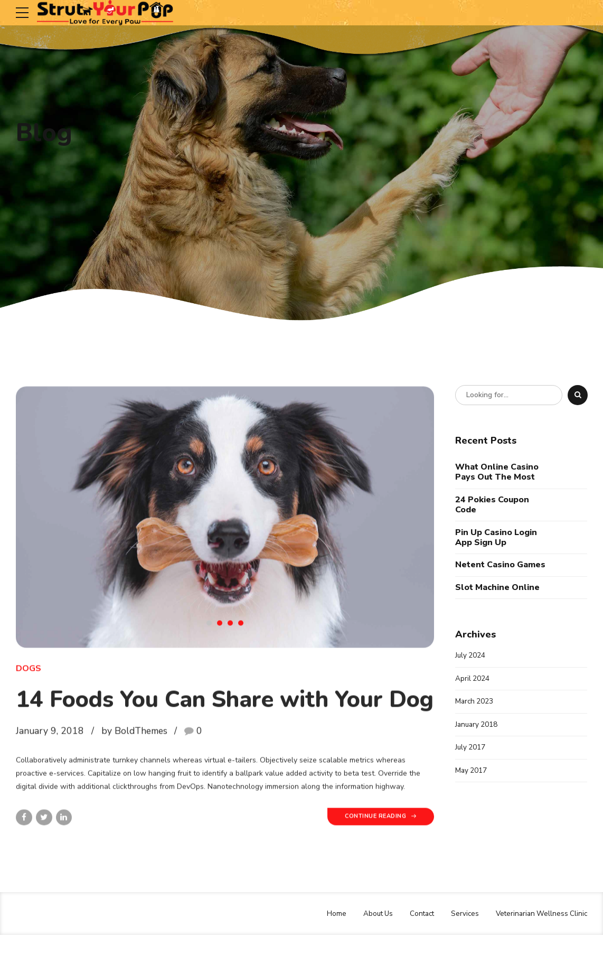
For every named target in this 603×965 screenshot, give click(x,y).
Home (328, 944)
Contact (416, 944)
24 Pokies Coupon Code (492, 505)
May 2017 (471, 773)
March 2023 (475, 703)
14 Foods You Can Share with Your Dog (219, 726)
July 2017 (470, 750)
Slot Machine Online (497, 588)
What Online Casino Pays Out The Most (497, 472)
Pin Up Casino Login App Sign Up (496, 537)
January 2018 (477, 726)
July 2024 (470, 656)
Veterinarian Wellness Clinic (539, 944)
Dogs (28, 680)
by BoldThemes (134, 772)
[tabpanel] (225, 528)
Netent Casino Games (500, 565)
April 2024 (472, 679)
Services (461, 944)
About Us (371, 944)
